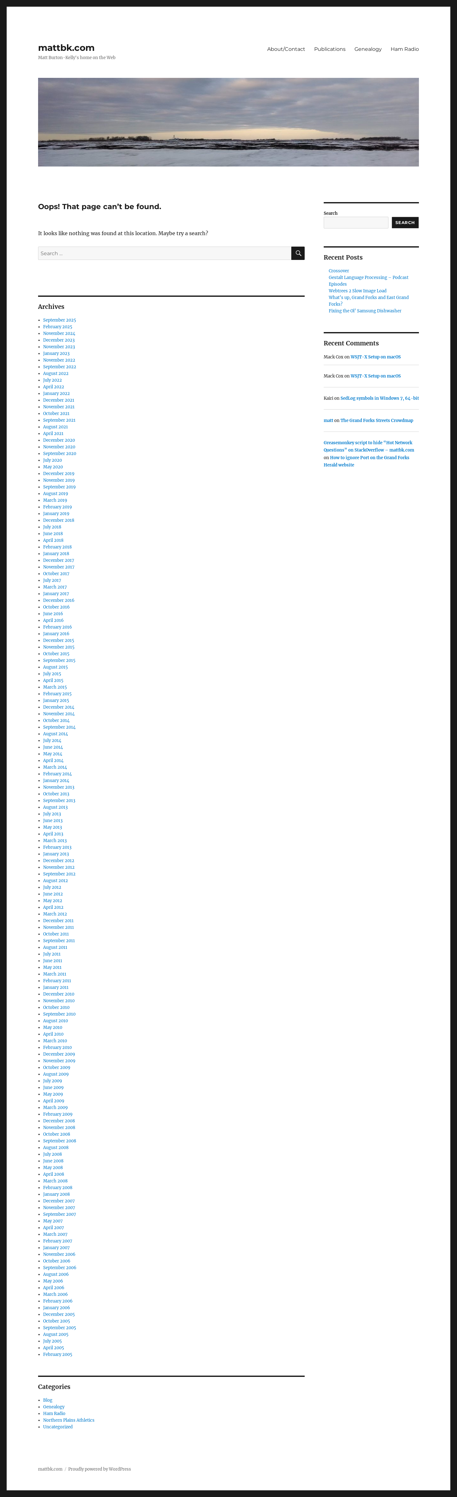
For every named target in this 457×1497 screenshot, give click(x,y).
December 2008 (59, 1121)
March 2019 (55, 500)
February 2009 (58, 1114)
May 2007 (53, 1221)
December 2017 (58, 560)
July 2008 (52, 1154)
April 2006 (53, 1287)
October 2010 (56, 1007)
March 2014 (55, 767)
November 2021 (59, 407)
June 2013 (53, 820)
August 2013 (55, 807)
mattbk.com (66, 47)
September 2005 (59, 1327)
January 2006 (56, 1307)
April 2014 (53, 760)
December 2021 (58, 400)
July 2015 (52, 674)
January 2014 (56, 780)
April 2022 (53, 387)
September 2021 (59, 420)
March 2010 (55, 1041)
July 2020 (52, 460)
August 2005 (56, 1334)
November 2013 (58, 787)
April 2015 (53, 680)
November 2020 (59, 447)
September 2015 (59, 660)
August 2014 (55, 734)
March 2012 (55, 914)
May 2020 (53, 467)
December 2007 (59, 1201)
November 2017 (59, 567)
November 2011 (58, 927)
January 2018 (56, 553)
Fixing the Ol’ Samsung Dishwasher (365, 311)
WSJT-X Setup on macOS (376, 357)
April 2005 (53, 1348)
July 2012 (52, 887)
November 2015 (59, 647)
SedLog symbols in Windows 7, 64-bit (380, 398)
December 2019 (59, 473)
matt (328, 420)
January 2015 (56, 700)
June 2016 (53, 613)
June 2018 (53, 533)
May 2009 (53, 1094)
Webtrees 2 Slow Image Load (358, 291)
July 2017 (52, 580)
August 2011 (55, 947)
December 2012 (58, 860)
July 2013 (52, 814)
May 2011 (52, 967)
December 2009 (59, 1054)
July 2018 (52, 527)
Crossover (339, 271)
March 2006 (55, 1294)
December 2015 (58, 640)
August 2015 (55, 667)
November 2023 (59, 347)
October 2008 (56, 1134)
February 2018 (57, 547)
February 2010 (57, 1047)
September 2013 (59, 800)
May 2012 (52, 900)
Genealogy (368, 49)
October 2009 (56, 1067)
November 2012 (59, 867)
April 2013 (53, 834)
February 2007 (57, 1241)
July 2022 (52, 380)
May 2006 (53, 1281)
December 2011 (58, 920)
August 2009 (56, 1074)
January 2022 (56, 393)
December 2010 (58, 994)
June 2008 (53, 1161)
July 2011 (52, 954)
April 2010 (53, 1034)
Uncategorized (58, 1427)
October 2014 (56, 720)
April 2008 (53, 1174)
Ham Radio (405, 49)
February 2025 (57, 327)
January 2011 (56, 987)
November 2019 (59, 480)
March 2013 (55, 840)
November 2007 (59, 1207)
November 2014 (59, 714)
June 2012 (53, 894)
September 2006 (59, 1267)
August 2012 (55, 880)
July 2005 (52, 1341)
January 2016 (56, 633)
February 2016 (57, 627)
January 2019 (56, 513)
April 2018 (53, 540)
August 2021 (55, 427)
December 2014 (58, 707)
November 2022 (59, 360)
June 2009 (53, 1087)
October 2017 (56, 573)
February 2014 (57, 774)
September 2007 (59, 1214)
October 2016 (56, 607)
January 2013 (56, 854)
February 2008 (57, 1187)
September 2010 (59, 1014)
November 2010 (59, 1001)
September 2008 (59, 1141)
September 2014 (59, 727)
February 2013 (57, 847)
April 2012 (53, 907)
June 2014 (53, 747)
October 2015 (56, 654)
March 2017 (55, 587)
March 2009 (55, 1107)
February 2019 (57, 507)
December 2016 (59, 600)
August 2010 (55, 1021)
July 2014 (52, 740)
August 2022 (56, 373)
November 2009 (59, 1061)
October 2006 (56, 1261)
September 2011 (59, 940)
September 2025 (59, 320)
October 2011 (56, 934)
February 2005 (57, 1354)
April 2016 (53, 620)
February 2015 (57, 694)
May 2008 (53, 1167)
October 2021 (56, 413)
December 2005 (59, 1314)
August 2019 (55, 493)
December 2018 (58, 520)
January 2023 (56, 353)
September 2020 (59, 453)
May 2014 (52, 754)
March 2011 (54, 974)
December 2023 (59, 340)
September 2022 (59, 367)
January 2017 (56, 593)
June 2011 (52, 960)
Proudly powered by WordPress (99, 1469)
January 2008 (56, 1194)
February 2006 (58, 1301)
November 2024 (59, 333)
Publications (330, 49)
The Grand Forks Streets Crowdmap (377, 420)
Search (331, 213)
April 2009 (53, 1101)
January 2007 (56, 1247)
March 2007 (55, 1234)
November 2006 (59, 1254)
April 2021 (53, 433)
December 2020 (59, 440)
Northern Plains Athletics (69, 1420)
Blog (47, 1400)
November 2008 (59, 1127)
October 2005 (56, 1321)
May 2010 (52, 1027)
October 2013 (56, 794)
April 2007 (53, 1227)
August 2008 (56, 1147)
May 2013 (52, 827)
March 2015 (55, 687)
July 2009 (52, 1081)
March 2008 (55, 1181)
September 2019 (59, 487)
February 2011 (57, 980)
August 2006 (56, 1274)
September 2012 (59, 874)
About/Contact (286, 49)
